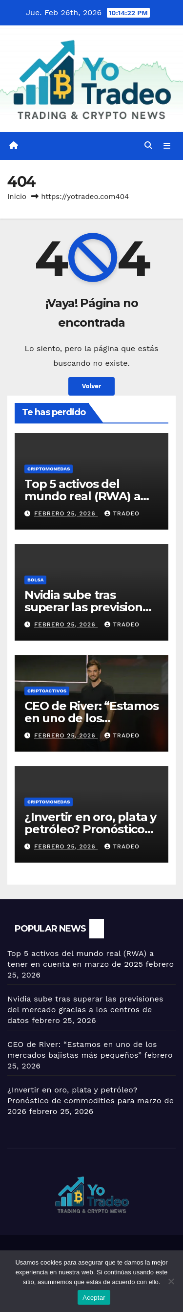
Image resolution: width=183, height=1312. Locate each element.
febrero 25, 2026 (66, 513)
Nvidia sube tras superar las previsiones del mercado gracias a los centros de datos (85, 1009)
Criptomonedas (48, 468)
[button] (148, 145)
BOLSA (35, 579)
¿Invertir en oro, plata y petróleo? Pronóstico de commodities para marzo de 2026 (90, 1100)
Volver (92, 386)
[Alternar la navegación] (167, 146)
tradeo (122, 513)
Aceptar (93, 1297)
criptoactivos (46, 690)
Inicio (16, 196)
